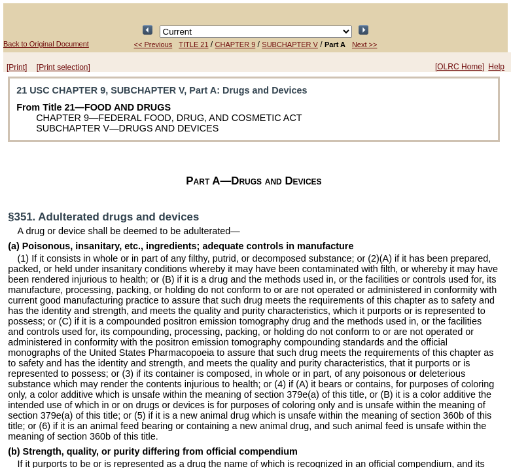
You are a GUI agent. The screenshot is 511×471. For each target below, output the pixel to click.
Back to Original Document (46, 44)
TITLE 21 (193, 44)
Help (496, 66)
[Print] (17, 67)
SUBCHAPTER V (290, 44)
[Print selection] (63, 67)
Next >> (365, 44)
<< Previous (153, 44)
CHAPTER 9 (235, 44)
